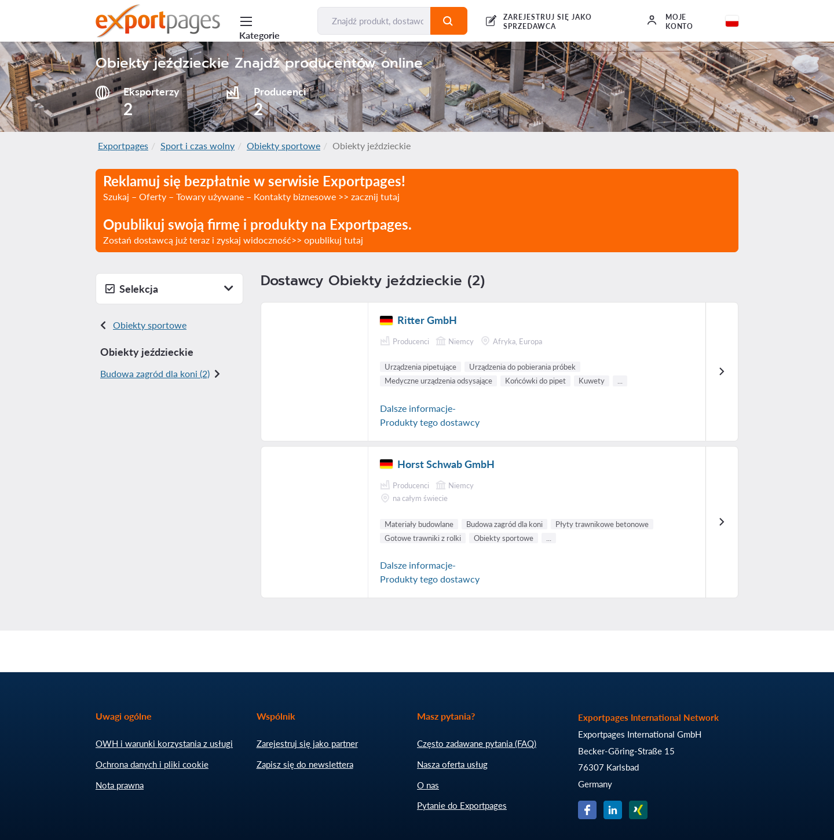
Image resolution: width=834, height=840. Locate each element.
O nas (428, 785)
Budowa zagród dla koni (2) (155, 373)
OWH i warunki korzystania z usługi (164, 743)
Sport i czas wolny (197, 145)
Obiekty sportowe (283, 145)
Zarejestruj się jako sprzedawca (547, 22)
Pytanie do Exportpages (462, 805)
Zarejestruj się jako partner (307, 743)
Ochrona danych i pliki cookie (152, 764)
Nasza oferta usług (452, 764)
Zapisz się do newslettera (305, 764)
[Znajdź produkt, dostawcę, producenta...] (374, 21)
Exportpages (123, 145)
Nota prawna (120, 785)
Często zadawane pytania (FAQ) (476, 743)
